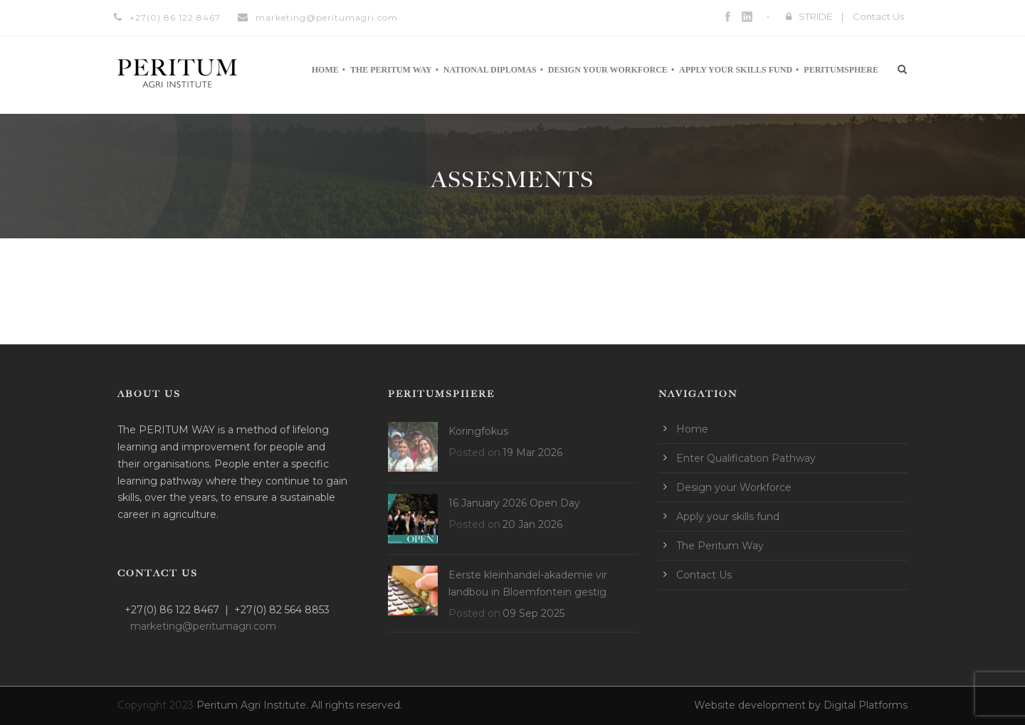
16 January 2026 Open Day (514, 503)
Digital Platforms (866, 705)
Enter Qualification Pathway (746, 458)
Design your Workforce (608, 70)
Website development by (759, 705)
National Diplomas (490, 70)
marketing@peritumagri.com (327, 17)
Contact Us (878, 16)
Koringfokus (478, 431)
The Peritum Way (391, 70)
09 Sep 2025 (533, 613)
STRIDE (815, 16)
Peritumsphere (841, 70)
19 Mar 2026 (532, 452)
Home (325, 70)
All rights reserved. (356, 705)
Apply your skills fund (735, 70)
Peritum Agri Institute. (253, 705)
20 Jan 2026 (532, 524)
